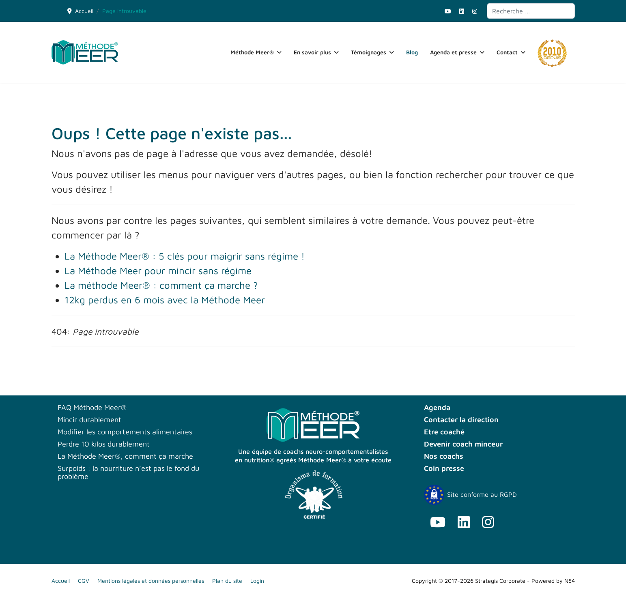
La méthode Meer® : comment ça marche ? (161, 285)
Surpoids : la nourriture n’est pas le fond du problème (128, 472)
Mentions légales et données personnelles (150, 580)
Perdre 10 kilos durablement (104, 444)
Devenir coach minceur (463, 444)
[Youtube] (448, 11)
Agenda (437, 408)
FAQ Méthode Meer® (92, 408)
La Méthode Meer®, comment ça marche (125, 456)
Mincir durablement (89, 420)
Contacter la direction (461, 420)
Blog (412, 52)
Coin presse (444, 468)
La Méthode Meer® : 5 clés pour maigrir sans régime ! (185, 256)
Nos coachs (443, 456)
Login (257, 580)
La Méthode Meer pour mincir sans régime (158, 270)
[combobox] (531, 11)
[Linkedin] (461, 11)
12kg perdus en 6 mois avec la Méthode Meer (165, 299)
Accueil (61, 580)
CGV (83, 580)
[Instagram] (474, 11)
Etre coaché (444, 432)
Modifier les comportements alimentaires (125, 432)
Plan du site (227, 580)
